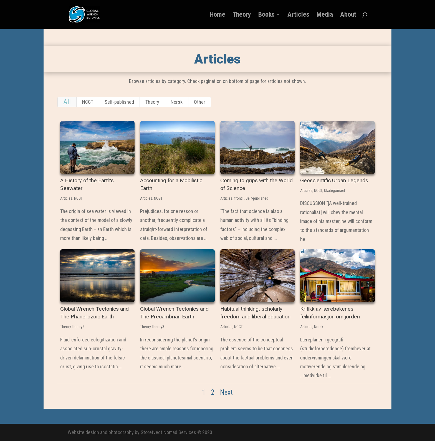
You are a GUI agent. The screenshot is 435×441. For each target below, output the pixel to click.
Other (199, 102)
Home (217, 15)
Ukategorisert (334, 190)
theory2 (78, 327)
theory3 (158, 327)
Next (226, 392)
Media (325, 15)
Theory (241, 15)
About (348, 15)
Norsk (177, 102)
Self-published (119, 102)
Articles (298, 15)
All (67, 102)
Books (266, 15)
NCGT (87, 102)
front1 (239, 198)
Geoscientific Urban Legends (334, 180)
